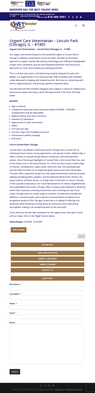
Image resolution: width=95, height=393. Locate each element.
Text (39, 17)
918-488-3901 (47, 244)
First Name (15, 284)
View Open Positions (47, 253)
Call (45, 17)
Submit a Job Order (47, 258)
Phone (13, 303)
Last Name (15, 294)
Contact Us (47, 270)
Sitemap (59, 389)
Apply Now (18, 229)
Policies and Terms (74, 389)
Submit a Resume (47, 264)
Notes (12, 323)
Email (13, 313)
